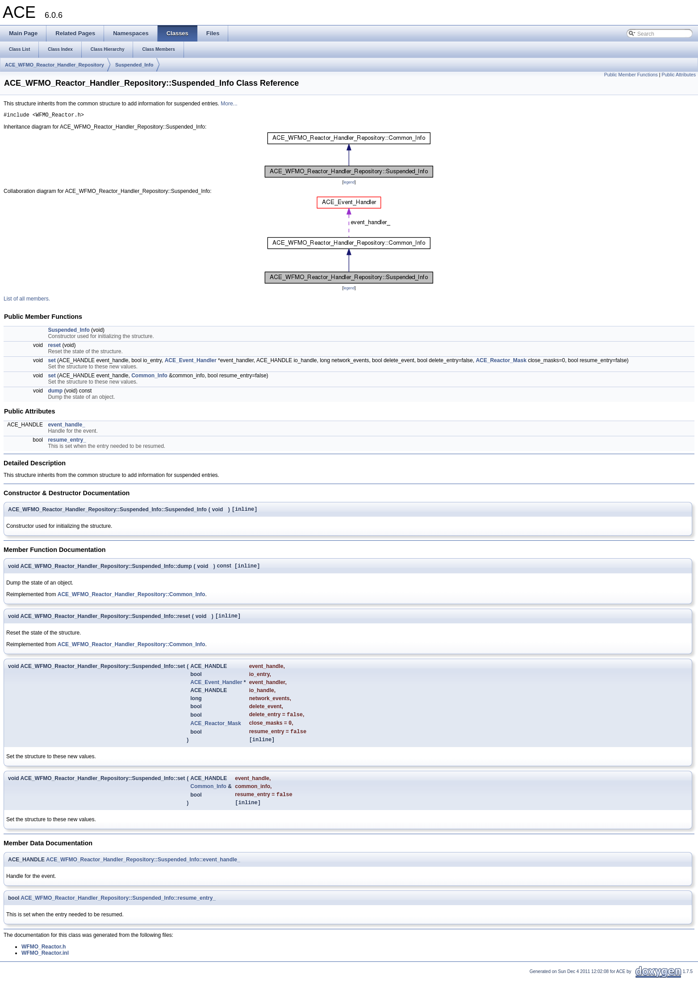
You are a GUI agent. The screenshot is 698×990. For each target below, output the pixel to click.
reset (54, 346)
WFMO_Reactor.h (43, 958)
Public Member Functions (631, 74)
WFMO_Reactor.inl (45, 964)
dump (55, 392)
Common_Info (149, 377)
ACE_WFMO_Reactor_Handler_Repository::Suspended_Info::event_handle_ (143, 871)
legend (349, 183)
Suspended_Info (134, 64)
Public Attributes (679, 74)
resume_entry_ (67, 441)
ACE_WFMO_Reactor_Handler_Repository (54, 64)
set (51, 362)
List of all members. (27, 300)
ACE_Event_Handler (191, 362)
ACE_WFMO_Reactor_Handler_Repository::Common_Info (131, 598)
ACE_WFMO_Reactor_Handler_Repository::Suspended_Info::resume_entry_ (118, 909)
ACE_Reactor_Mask (501, 362)
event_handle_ (66, 426)
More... (229, 103)
